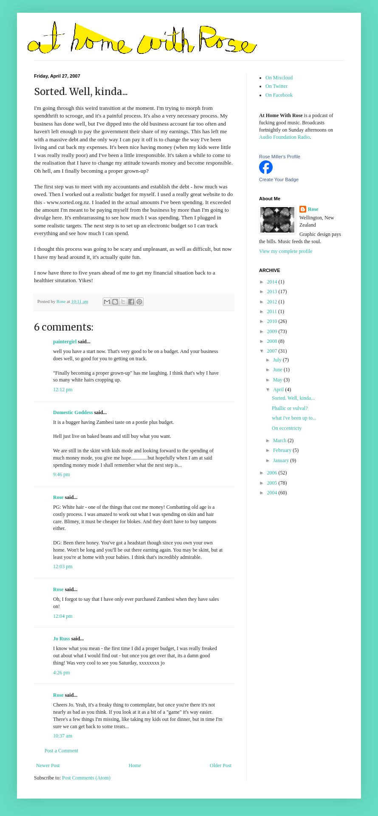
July (278, 360)
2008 (273, 341)
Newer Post (48, 765)
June (278, 370)
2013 (273, 291)
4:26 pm (61, 673)
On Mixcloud (279, 78)
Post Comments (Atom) (86, 778)
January (281, 460)
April (279, 390)
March (280, 440)
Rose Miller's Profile (279, 156)
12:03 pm (63, 566)
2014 (273, 282)
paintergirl (64, 342)
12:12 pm (63, 390)
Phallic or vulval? (290, 408)
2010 (273, 321)
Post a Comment (61, 751)
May (278, 380)
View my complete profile (286, 251)
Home (135, 765)
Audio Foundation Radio (284, 137)
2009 (273, 331)
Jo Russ (61, 639)
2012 (273, 302)
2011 (273, 311)
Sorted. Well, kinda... (293, 398)
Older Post (220, 765)
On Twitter (276, 86)
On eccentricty (287, 428)
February (283, 450)
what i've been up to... (294, 418)
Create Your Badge (279, 179)
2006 (273, 473)
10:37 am (62, 736)
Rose (58, 497)
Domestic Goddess (73, 412)
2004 (273, 493)
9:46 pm (61, 474)
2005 (273, 483)
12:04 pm (63, 616)
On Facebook (279, 95)
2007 (273, 351)
